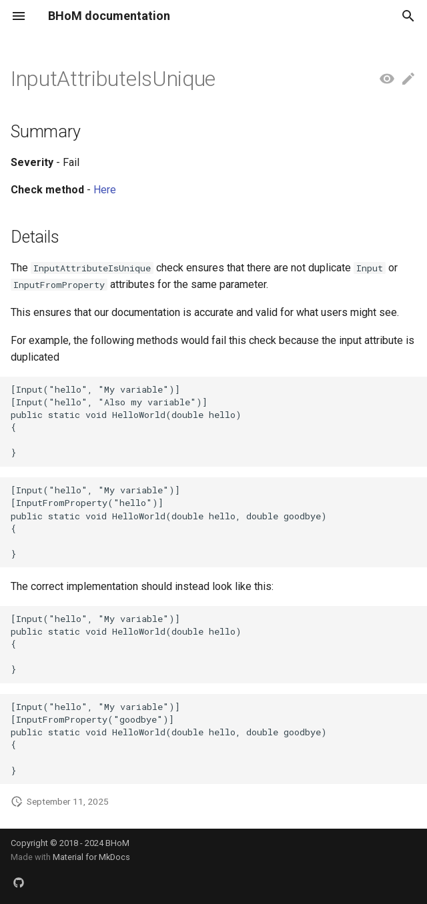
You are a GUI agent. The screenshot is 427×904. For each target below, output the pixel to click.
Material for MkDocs (91, 857)
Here (104, 189)
